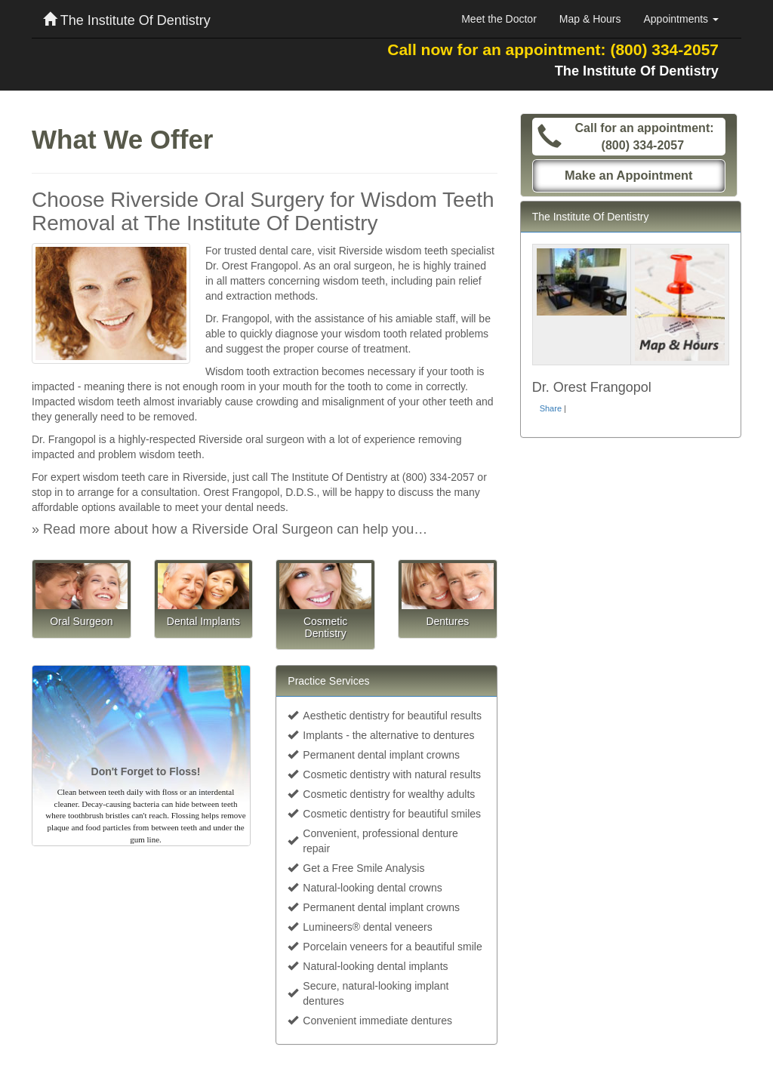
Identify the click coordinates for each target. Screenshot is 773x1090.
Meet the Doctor (499, 19)
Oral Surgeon (81, 621)
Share (551, 408)
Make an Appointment (629, 175)
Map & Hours (590, 19)
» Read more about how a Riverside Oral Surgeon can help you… (229, 529)
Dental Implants (203, 621)
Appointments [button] (681, 19)
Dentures (447, 621)
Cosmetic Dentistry (325, 627)
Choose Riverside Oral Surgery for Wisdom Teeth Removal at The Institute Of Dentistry (263, 211)
